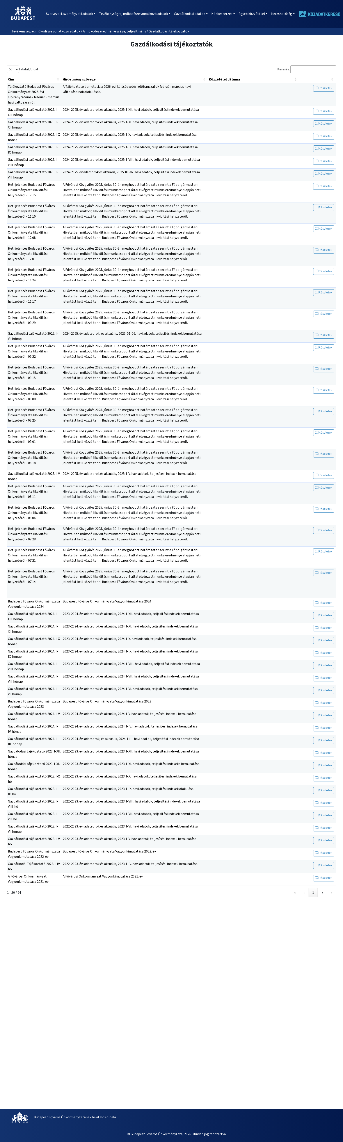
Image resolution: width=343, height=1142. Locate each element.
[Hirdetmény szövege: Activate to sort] (135, 79)
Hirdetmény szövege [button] (79, 79)
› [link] (322, 892)
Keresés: (283, 69)
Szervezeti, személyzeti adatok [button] (69, 13)
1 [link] (303, 892)
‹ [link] (294, 892)
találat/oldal (28, 69)
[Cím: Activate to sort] (34, 79)
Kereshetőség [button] (281, 13)
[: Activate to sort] (317, 79)
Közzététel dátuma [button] (224, 79)
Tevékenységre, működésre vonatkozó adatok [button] (133, 13)
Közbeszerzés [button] (221, 13)
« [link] (285, 892)
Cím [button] (11, 79)
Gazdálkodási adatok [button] (189, 13)
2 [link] (313, 892)
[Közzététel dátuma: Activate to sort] (253, 79)
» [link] (331, 892)
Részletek (323, 88)
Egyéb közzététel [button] (251, 13)
